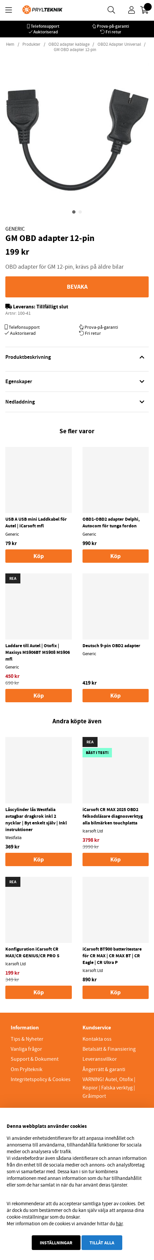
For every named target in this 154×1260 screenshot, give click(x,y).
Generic (15, 229)
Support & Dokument (34, 1059)
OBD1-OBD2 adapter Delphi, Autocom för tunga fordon (111, 522)
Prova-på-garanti (113, 26)
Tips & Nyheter (27, 1039)
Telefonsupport (45, 26)
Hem (10, 44)
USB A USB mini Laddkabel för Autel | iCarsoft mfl (36, 522)
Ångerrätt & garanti (104, 1069)
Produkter (31, 44)
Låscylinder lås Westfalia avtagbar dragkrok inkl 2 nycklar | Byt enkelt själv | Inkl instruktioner (36, 819)
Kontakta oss (97, 1039)
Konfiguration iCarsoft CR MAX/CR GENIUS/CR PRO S (32, 952)
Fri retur (113, 32)
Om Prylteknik (26, 1069)
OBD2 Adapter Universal (119, 44)
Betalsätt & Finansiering (109, 1049)
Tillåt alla (102, 1242)
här (119, 1223)
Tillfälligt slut (52, 306)
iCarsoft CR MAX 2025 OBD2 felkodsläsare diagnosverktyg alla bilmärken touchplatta (113, 816)
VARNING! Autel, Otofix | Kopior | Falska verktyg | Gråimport (109, 1087)
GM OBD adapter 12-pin (75, 49)
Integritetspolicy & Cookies (40, 1079)
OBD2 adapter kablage (69, 44)
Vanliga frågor (26, 1049)
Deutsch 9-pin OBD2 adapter (111, 645)
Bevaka (77, 287)
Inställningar (56, 1242)
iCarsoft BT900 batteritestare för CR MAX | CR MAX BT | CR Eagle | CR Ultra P (112, 956)
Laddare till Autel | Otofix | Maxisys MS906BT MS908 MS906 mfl (37, 652)
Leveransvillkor (100, 1059)
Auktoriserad (45, 32)
